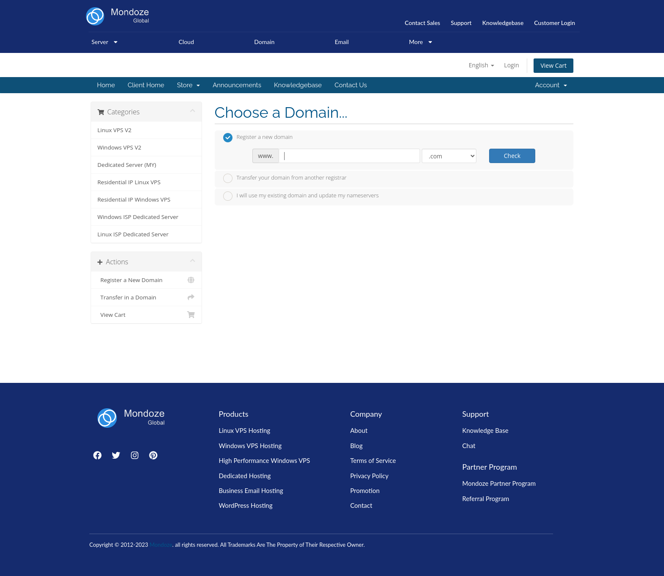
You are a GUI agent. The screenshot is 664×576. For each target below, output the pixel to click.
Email (342, 41)
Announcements (237, 85)
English (481, 65)
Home (106, 85)
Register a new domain (258, 137)
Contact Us (351, 85)
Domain (264, 41)
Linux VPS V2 (114, 130)
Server (105, 42)
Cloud (186, 41)
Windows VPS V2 (119, 147)
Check (512, 156)
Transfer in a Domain (146, 297)
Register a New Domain (146, 280)
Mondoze (160, 544)
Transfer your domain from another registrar (285, 178)
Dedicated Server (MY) (126, 165)
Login (511, 65)
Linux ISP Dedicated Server (133, 234)
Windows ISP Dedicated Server (137, 217)
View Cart (553, 65)
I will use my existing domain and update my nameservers (301, 196)
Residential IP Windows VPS (133, 199)
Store (188, 85)
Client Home (145, 85)
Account (551, 85)
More (421, 42)
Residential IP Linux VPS (128, 182)
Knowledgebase (298, 85)
